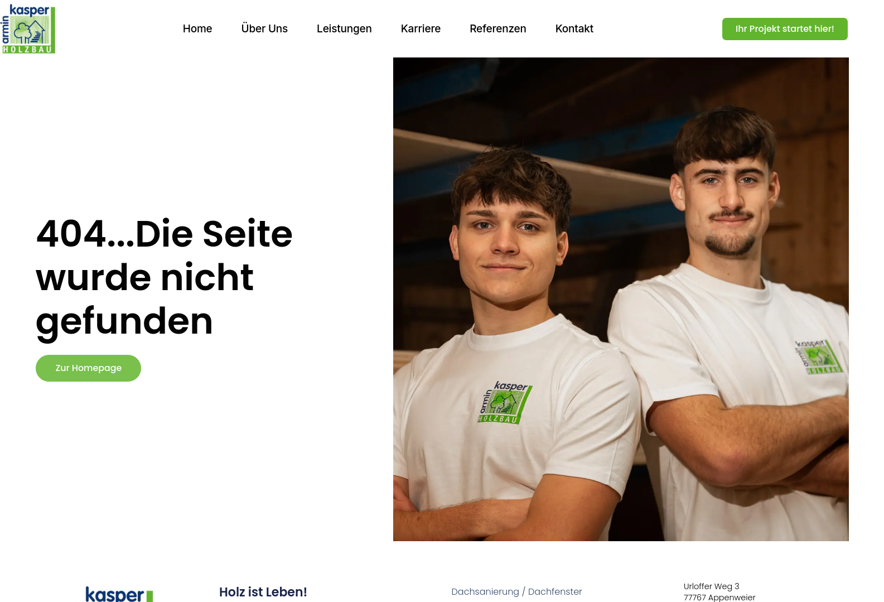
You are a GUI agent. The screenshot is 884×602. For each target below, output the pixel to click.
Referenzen (498, 28)
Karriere (421, 28)
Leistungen (344, 28)
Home (197, 28)
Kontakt (574, 28)
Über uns (264, 28)
